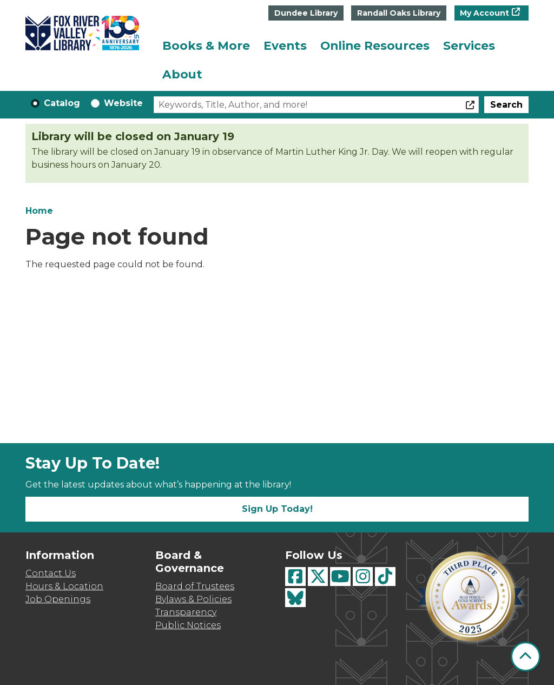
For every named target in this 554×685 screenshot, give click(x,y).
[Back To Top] (525, 656)
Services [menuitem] (469, 45)
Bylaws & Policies (193, 599)
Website (123, 103)
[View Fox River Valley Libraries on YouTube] (340, 576)
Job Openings (57, 599)
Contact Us (50, 573)
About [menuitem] (182, 74)
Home (39, 211)
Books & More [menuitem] (206, 45)
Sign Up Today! (277, 509)
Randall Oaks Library (398, 13)
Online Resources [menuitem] (375, 45)
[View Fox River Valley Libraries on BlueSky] (295, 597)
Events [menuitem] (285, 45)
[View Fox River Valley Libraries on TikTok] (385, 576)
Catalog (62, 103)
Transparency (185, 612)
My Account (484, 13)
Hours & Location (64, 586)
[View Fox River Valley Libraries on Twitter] (318, 576)
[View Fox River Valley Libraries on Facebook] (295, 576)
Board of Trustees (194, 586)
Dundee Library (306, 13)
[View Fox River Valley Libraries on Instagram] (363, 576)
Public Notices (188, 625)
